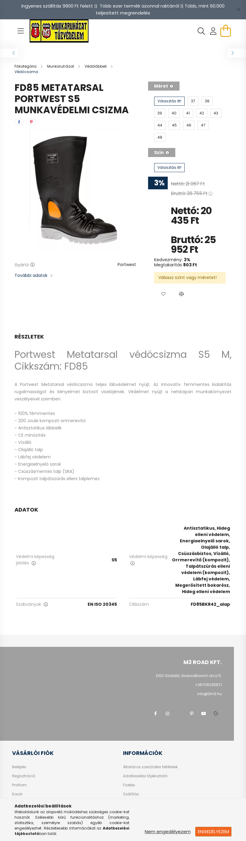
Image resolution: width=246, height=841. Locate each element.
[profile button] (213, 31)
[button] (163, 294)
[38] (207, 101)
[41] (188, 113)
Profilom (19, 785)
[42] (201, 113)
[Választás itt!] (169, 101)
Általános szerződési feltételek (150, 767)
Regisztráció (23, 776)
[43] (216, 113)
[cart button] (225, 31)
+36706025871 (208, 684)
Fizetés (129, 785)
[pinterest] (31, 122)
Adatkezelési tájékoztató (145, 776)
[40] (174, 113)
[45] (174, 125)
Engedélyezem (213, 831)
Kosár (17, 794)
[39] (159, 113)
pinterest (192, 714)
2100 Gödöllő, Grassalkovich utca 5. (189, 675)
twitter (179, 714)
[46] (189, 125)
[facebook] (19, 122)
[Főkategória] (26, 66)
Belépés (19, 767)
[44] (160, 125)
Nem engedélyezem (168, 831)
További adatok (31, 275)
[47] (203, 125)
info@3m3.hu (209, 693)
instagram (167, 714)
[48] (160, 137)
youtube (204, 714)
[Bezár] (238, 9)
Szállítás (131, 794)
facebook (155, 714)
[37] (193, 101)
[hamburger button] (21, 31)
